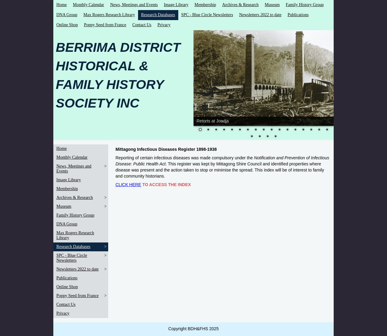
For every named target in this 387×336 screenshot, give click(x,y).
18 (251, 136)
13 (295, 130)
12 (287, 130)
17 (327, 130)
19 (259, 136)
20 (267, 136)
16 (319, 130)
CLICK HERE (128, 184)
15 (311, 130)
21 (275, 136)
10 (271, 130)
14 (303, 130)
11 (279, 130)
